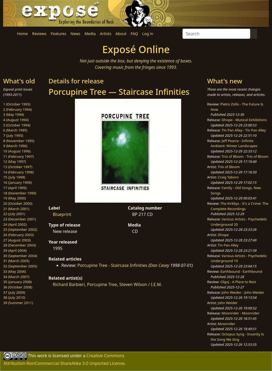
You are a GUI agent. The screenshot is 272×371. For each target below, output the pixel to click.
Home (22, 33)
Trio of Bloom (229, 166)
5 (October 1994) (16, 125)
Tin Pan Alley (228, 245)
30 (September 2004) (20, 255)
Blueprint (62, 214)
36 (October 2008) (17, 287)
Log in (147, 33)
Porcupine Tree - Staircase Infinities (112, 265)
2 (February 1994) (17, 109)
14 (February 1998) (18, 172)
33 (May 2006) (14, 271)
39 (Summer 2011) (18, 302)
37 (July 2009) (14, 292)
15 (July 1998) (14, 177)
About (121, 33)
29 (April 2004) (15, 250)
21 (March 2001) (16, 208)
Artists (105, 33)
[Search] (216, 34)
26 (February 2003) (18, 234)
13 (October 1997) (17, 166)
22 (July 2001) (14, 213)
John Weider (228, 302)
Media (90, 33)
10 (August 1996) (17, 151)
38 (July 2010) (14, 297)
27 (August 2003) (17, 240)
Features (58, 33)
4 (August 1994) (16, 119)
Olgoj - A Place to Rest (238, 281)
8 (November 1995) (18, 140)
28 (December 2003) (19, 245)
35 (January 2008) (17, 281)
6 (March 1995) (15, 130)
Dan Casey (159, 265)
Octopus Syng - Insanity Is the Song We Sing (237, 337)
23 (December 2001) (19, 219)
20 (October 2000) (17, 203)
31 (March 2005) (16, 260)
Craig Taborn (228, 177)
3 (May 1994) (13, 114)
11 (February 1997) (18, 156)
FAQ (134, 33)
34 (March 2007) (16, 276)
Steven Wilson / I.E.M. (140, 284)
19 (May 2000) (14, 198)
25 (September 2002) (20, 229)
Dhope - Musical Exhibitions (244, 119)
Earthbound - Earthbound (241, 271)
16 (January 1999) (17, 182)
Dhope (223, 234)
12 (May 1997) (14, 161)
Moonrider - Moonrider (240, 313)
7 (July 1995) (13, 135)
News (75, 33)
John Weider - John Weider (243, 292)
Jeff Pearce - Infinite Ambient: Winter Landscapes (234, 143)
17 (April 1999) (15, 187)
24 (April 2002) (15, 224)
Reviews (39, 33)
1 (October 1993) (16, 104)
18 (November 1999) (19, 193)
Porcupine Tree (102, 284)
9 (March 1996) (15, 145)
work (42, 356)
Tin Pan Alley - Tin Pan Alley (244, 130)
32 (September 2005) (20, 266)
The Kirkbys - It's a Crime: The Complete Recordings (239, 206)
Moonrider (226, 323)
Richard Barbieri (69, 284)
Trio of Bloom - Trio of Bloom (245, 156)
